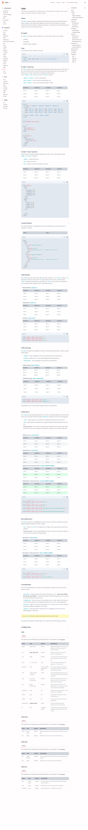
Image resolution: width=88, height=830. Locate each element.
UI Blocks (58, 2)
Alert (4, 32)
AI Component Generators (72, 2)
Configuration (73, 54)
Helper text (5, 94)
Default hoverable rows (76, 45)
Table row (74, 61)
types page (62, 639)
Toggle (4, 90)
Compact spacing (75, 30)
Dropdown (5, 50)
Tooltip (4, 72)
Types (4, 22)
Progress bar (5, 65)
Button (4, 37)
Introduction (5, 10)
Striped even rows (75, 36)
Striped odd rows (75, 37)
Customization (74, 50)
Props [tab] (23, 635)
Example (72, 11)
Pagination (5, 60)
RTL (4, 18)
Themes (63, 2)
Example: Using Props (76, 15)
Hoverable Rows (74, 43)
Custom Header (74, 19)
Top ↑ (85, 7)
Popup (4, 63)
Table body (74, 60)
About (72, 10)
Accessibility (5, 20)
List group (5, 52)
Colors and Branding (7, 14)
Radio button (5, 83)
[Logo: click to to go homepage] (6, 2)
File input (5, 86)
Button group (5, 39)
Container (5, 104)
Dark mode (5, 106)
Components (52, 2)
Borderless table (75, 26)
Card (4, 43)
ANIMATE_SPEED (33, 703)
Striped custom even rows (77, 39)
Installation (5, 12)
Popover (5, 61)
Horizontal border (75, 23)
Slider (4, 67)
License (4, 23)
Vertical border (75, 24)
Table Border (73, 21)
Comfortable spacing (76, 32)
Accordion (5, 30)
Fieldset (4, 96)
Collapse (5, 47)
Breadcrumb (5, 36)
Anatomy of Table (74, 48)
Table (4, 69)
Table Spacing (73, 28)
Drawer (4, 48)
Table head (74, 58)
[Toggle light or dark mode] (85, 2)
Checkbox (5, 81)
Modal (4, 54)
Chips (4, 45)
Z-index (4, 16)
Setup (73, 13)
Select (4, 92)
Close (4, 102)
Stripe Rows (73, 34)
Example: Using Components (77, 17)
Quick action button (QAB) (8, 41)
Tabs (4, 71)
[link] (68, 8)
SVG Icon (5, 108)
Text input (5, 88)
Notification (5, 58)
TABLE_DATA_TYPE (34, 652)
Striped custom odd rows (76, 41)
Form (4, 79)
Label (4, 85)
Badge (4, 34)
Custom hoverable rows (76, 47)
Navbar (4, 56)
